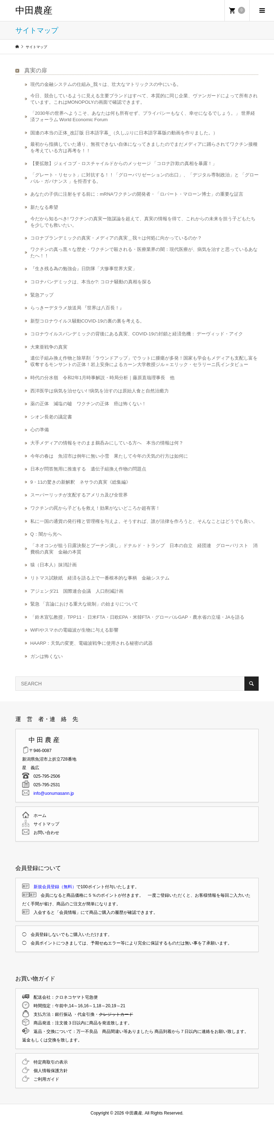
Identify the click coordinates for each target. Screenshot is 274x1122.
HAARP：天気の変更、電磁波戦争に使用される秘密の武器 (91, 643)
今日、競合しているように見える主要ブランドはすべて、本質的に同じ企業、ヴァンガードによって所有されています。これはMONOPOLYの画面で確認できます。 (144, 99)
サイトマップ (44, 824)
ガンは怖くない (46, 656)
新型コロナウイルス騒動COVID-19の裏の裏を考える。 (87, 321)
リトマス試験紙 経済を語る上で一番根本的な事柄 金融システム (99, 578)
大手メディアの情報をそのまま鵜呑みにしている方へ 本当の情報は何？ (106, 443)
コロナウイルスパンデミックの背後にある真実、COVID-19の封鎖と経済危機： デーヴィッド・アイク (136, 333)
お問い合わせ (44, 832)
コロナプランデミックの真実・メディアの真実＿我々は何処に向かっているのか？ (116, 238)
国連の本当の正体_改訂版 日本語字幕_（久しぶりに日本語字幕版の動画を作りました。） (124, 132)
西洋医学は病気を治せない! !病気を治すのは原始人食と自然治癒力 (99, 390)
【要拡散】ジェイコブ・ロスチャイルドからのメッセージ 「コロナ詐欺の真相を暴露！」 (123, 163)
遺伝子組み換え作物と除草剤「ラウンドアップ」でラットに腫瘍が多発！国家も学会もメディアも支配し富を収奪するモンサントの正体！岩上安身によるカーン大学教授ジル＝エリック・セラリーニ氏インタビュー (144, 361)
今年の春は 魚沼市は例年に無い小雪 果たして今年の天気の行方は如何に (109, 456)
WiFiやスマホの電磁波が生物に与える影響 (74, 630)
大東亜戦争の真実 (48, 347)
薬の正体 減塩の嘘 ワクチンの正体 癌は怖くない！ (88, 403)
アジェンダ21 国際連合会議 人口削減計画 (76, 591)
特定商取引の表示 (48, 1062)
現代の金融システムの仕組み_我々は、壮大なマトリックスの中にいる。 (105, 84)
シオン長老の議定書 (51, 417)
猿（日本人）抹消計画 (53, 564)
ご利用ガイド (44, 1079)
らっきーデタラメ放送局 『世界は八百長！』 (77, 307)
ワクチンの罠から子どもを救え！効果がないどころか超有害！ (95, 508)
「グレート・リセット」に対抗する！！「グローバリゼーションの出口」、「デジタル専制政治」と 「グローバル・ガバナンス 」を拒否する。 (144, 178)
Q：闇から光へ (46, 534)
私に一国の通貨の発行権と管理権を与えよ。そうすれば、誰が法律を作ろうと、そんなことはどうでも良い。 (144, 521)
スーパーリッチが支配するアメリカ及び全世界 (79, 495)
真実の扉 (35, 70)
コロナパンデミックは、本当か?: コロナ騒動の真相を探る (90, 281)
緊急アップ (42, 295)
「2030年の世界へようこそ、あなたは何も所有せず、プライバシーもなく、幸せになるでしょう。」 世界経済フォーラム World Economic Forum (142, 116)
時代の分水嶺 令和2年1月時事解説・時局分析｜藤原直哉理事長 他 (102, 377)
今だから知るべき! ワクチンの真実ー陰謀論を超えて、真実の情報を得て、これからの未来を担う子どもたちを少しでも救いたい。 (142, 222)
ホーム (37, 815)
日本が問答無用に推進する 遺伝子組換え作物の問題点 (88, 469)
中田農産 (33, 10)
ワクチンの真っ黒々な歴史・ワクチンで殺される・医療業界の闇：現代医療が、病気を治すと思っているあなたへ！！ (144, 252)
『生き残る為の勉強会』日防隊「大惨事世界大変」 (83, 268)
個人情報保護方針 (48, 1070)
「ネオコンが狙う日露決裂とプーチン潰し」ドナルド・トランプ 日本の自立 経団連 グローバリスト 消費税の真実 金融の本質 (144, 549)
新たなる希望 (44, 207)
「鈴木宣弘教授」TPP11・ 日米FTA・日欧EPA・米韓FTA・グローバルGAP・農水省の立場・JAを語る (137, 617)
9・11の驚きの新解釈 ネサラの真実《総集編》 (80, 482)
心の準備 (39, 429)
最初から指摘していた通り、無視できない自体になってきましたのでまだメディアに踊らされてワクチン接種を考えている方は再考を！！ (144, 147)
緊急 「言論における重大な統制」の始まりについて (84, 604)
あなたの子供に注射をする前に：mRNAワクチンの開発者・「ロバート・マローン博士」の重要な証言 (136, 194)
